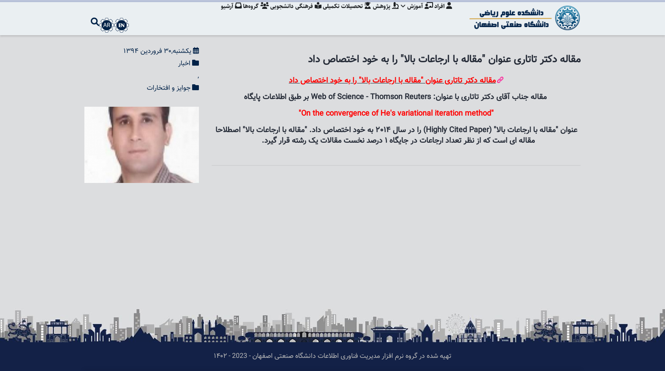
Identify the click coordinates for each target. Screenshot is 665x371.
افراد (443, 14)
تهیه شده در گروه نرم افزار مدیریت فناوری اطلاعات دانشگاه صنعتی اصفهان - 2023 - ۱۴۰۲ (332, 356)
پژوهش (383, 14)
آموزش (416, 14)
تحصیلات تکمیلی (343, 14)
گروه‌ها (250, 14)
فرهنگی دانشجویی (291, 14)
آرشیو (224, 14)
